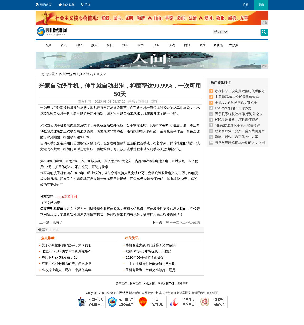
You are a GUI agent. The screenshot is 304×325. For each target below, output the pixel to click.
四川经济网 (121, 293)
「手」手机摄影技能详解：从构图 (151, 264)
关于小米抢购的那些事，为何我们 (66, 245)
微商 (203, 45)
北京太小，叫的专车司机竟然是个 (66, 251)
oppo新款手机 (67, 197)
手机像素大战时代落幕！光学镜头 (151, 245)
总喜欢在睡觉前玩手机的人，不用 (240, 142)
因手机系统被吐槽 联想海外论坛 (238, 114)
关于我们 (121, 283)
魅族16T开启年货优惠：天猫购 (148, 251)
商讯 (187, 45)
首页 (48, 45)
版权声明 (182, 283)
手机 (85, 4)
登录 (261, 4)
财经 (79, 45)
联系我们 (135, 283)
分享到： (45, 230)
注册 (246, 4)
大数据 (233, 45)
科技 (110, 45)
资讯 (64, 45)
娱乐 (94, 45)
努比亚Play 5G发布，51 (59, 257)
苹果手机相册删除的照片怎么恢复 (66, 264)
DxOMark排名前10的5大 (233, 108)
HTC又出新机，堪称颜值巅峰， (238, 119)
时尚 (141, 45)
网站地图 (163, 283)
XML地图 (149, 283)
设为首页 (44, 4)
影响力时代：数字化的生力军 (236, 137)
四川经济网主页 (70, 74)
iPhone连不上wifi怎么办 (182, 222)
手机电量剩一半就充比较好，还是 (151, 270)
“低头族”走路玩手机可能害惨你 (237, 125)
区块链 (218, 45)
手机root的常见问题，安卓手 (236, 102)
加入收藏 (66, 4)
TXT (171, 283)
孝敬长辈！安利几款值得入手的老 (240, 91)
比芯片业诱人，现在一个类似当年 (66, 270)
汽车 (125, 45)
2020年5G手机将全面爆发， (146, 257)
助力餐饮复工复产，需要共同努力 (240, 131)
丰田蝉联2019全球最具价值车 (237, 97)
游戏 (172, 45)
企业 (156, 45)
